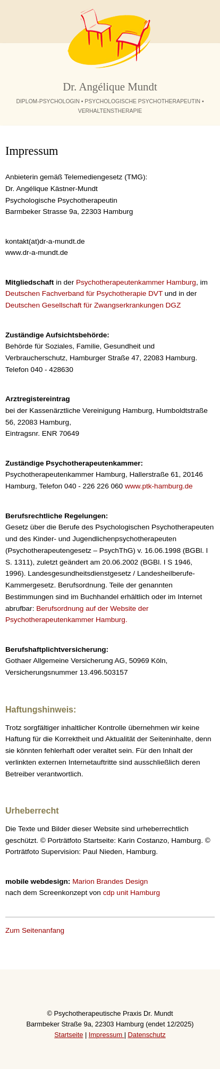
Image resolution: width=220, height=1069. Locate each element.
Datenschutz (147, 1035)
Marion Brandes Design (110, 881)
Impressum (106, 1035)
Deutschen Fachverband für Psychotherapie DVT (84, 293)
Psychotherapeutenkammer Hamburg (136, 282)
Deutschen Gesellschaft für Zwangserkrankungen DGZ (93, 305)
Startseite (68, 1035)
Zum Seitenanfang (34, 930)
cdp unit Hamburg (131, 893)
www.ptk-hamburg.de (159, 486)
